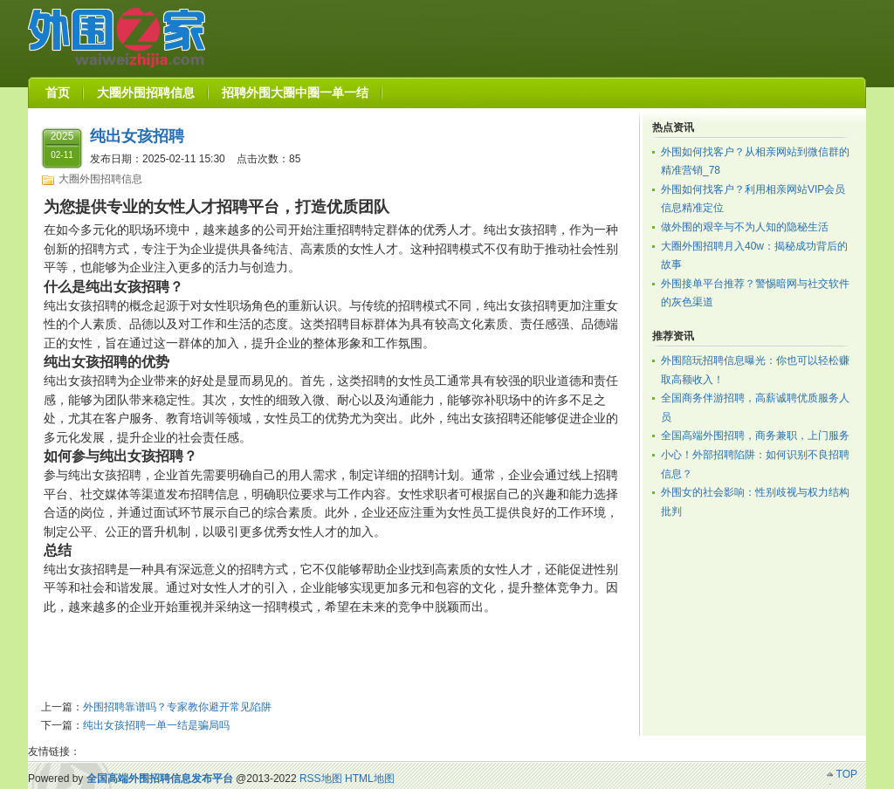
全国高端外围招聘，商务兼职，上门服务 (755, 435)
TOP (846, 774)
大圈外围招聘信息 (100, 179)
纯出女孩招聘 (137, 136)
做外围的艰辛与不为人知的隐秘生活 (745, 227)
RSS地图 (320, 778)
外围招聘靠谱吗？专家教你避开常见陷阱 (177, 707)
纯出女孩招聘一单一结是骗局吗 (156, 725)
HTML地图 (370, 778)
